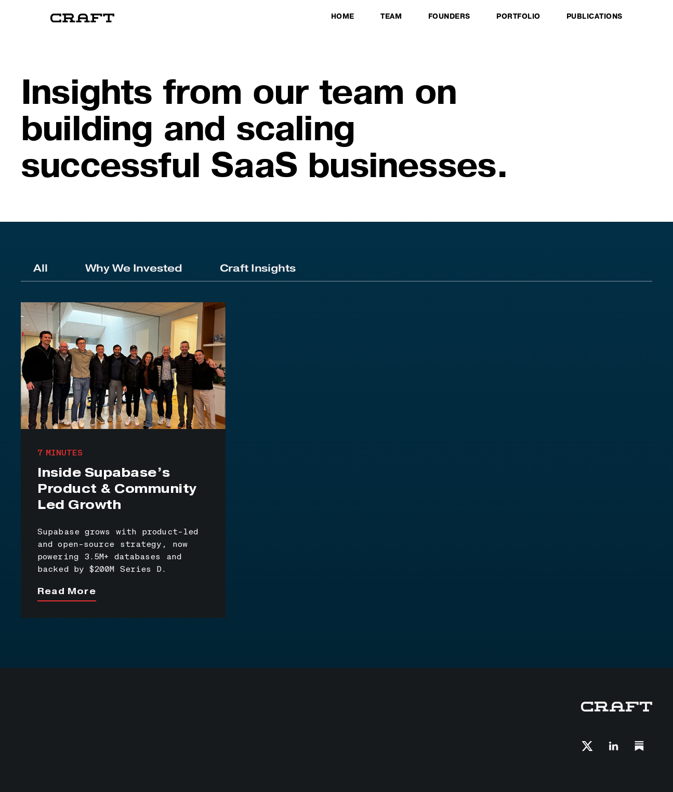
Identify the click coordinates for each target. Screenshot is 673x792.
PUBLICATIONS (594, 16)
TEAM (391, 16)
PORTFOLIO (518, 16)
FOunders (449, 16)
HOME (342, 16)
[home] (82, 18)
